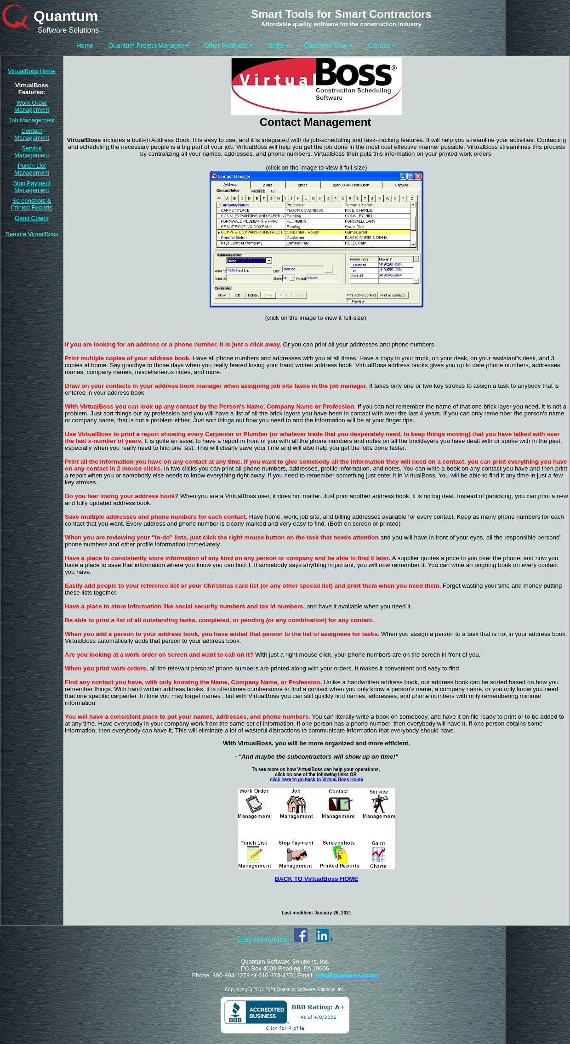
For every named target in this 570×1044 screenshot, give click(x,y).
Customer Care (328, 45)
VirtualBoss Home (32, 71)
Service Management (31, 152)
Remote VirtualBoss (32, 234)
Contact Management (31, 134)
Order (279, 45)
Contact (381, 45)
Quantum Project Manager (148, 45)
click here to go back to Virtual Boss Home (316, 779)
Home (84, 45)
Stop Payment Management (32, 186)
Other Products (228, 45)
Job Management (32, 120)
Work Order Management (31, 106)
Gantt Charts (32, 218)
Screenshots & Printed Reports (31, 204)
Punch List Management (31, 169)
